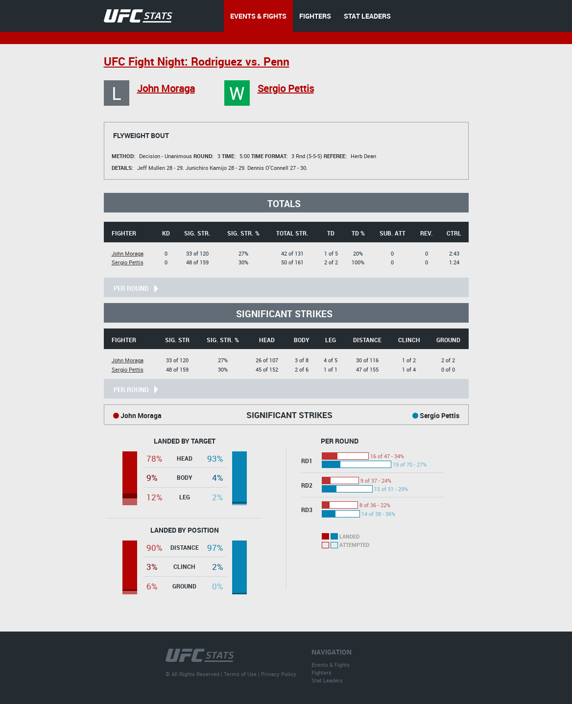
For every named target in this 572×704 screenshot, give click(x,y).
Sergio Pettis (286, 88)
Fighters (321, 672)
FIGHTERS (315, 16)
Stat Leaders (327, 680)
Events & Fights (330, 664)
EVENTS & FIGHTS (258, 16)
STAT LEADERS (367, 16)
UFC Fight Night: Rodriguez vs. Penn (196, 61)
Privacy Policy (278, 674)
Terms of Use (240, 674)
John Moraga (166, 88)
